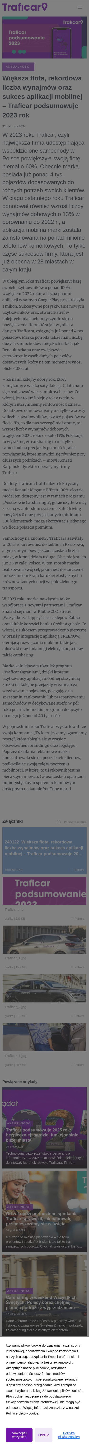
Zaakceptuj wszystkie (19, 1435)
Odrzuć (43, 1435)
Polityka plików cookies (69, 1435)
